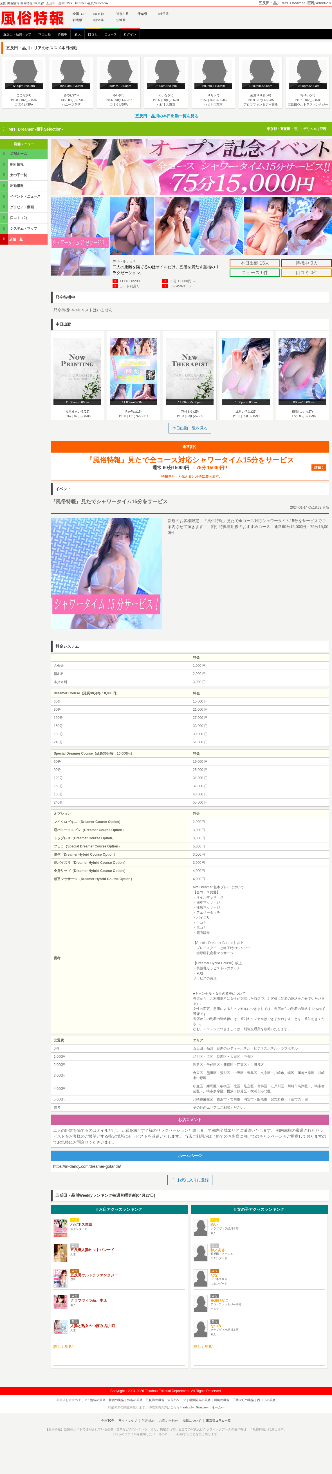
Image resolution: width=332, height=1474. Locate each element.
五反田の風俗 (155, 1400)
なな (214, 1275)
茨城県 (120, 20)
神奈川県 (122, 13)
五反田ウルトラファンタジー (94, 1275)
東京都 (98, 13)
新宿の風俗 (116, 1400)
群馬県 (77, 20)
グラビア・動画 (17, 207)
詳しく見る (63, 1347)
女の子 (259, 1209)
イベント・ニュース (21, 196)
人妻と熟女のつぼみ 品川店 (92, 1326)
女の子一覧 (14, 175)
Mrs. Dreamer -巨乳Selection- (35, 129)
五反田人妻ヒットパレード (92, 1250)
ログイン (130, 34)
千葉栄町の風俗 (243, 1400)
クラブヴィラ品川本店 (88, 1300)
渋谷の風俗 (135, 1400)
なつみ (215, 1326)
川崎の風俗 (221, 1400)
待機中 (62, 34)
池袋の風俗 (98, 1400)
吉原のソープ (176, 1400)
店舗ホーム (14, 153)
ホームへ (217, 1407)
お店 (119, 1209)
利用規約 (148, 1420)
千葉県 (142, 13)
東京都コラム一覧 (218, 1420)
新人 (78, 34)
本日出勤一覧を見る (190, 428)
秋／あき (217, 1250)
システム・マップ (19, 228)
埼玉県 (163, 13)
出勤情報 (12, 186)
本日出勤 (44, 34)
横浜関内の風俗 (200, 1400)
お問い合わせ (168, 1420)
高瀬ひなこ (219, 1300)
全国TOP (79, 13)
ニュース (110, 34)
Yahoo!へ (188, 1407)
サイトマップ (127, 1420)
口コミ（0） (15, 218)
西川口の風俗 (266, 1400)
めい (214, 1224)
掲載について (192, 1420)
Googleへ (202, 1407)
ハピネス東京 (81, 1224)
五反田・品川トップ (17, 34)
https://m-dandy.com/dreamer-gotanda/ (87, 1166)
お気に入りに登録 (189, 1180)
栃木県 (98, 20)
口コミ (92, 34)
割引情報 (12, 164)
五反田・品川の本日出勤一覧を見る (166, 116)
